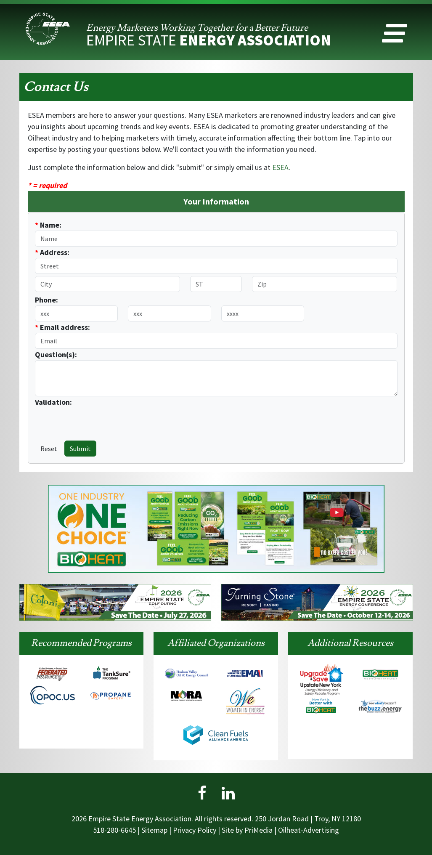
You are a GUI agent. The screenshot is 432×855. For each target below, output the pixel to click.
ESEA (280, 167)
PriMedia (258, 830)
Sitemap (154, 830)
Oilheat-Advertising (308, 830)
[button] (394, 35)
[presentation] (84, 420)
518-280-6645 (114, 830)
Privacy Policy (194, 830)
